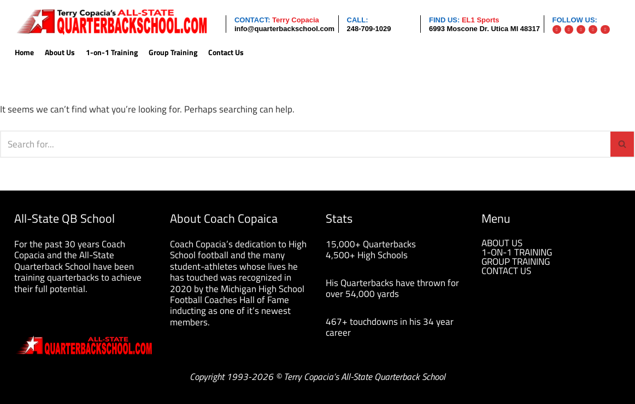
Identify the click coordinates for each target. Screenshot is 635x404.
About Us (60, 52)
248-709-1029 (369, 29)
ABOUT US (501, 243)
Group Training (173, 52)
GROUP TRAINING (515, 261)
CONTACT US (506, 271)
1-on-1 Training (112, 52)
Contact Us (226, 52)
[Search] (305, 144)
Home (24, 52)
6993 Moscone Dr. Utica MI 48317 (484, 29)
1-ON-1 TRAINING (516, 252)
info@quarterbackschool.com (284, 29)
